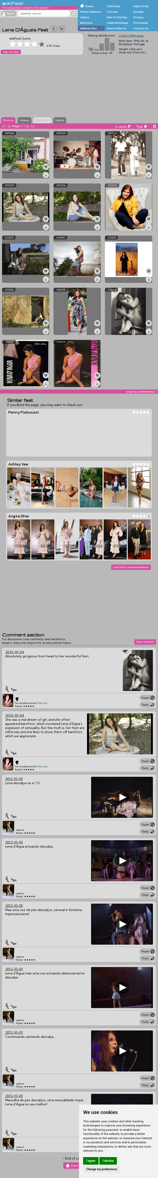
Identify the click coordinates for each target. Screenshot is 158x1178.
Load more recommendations (131, 567)
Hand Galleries (117, 28)
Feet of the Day (117, 17)
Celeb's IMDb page (131, 35)
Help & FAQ (141, 6)
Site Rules (113, 6)
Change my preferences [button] (101, 1169)
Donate (138, 11)
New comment (145, 641)
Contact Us (141, 28)
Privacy (138, 17)
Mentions (86, 23)
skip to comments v (141, 391)
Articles (112, 11)
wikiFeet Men (88, 28)
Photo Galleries (90, 11)
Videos (84, 17)
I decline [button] (108, 1160)
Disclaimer (140, 23)
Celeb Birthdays (117, 23)
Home (89, 6)
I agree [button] (90, 1160)
